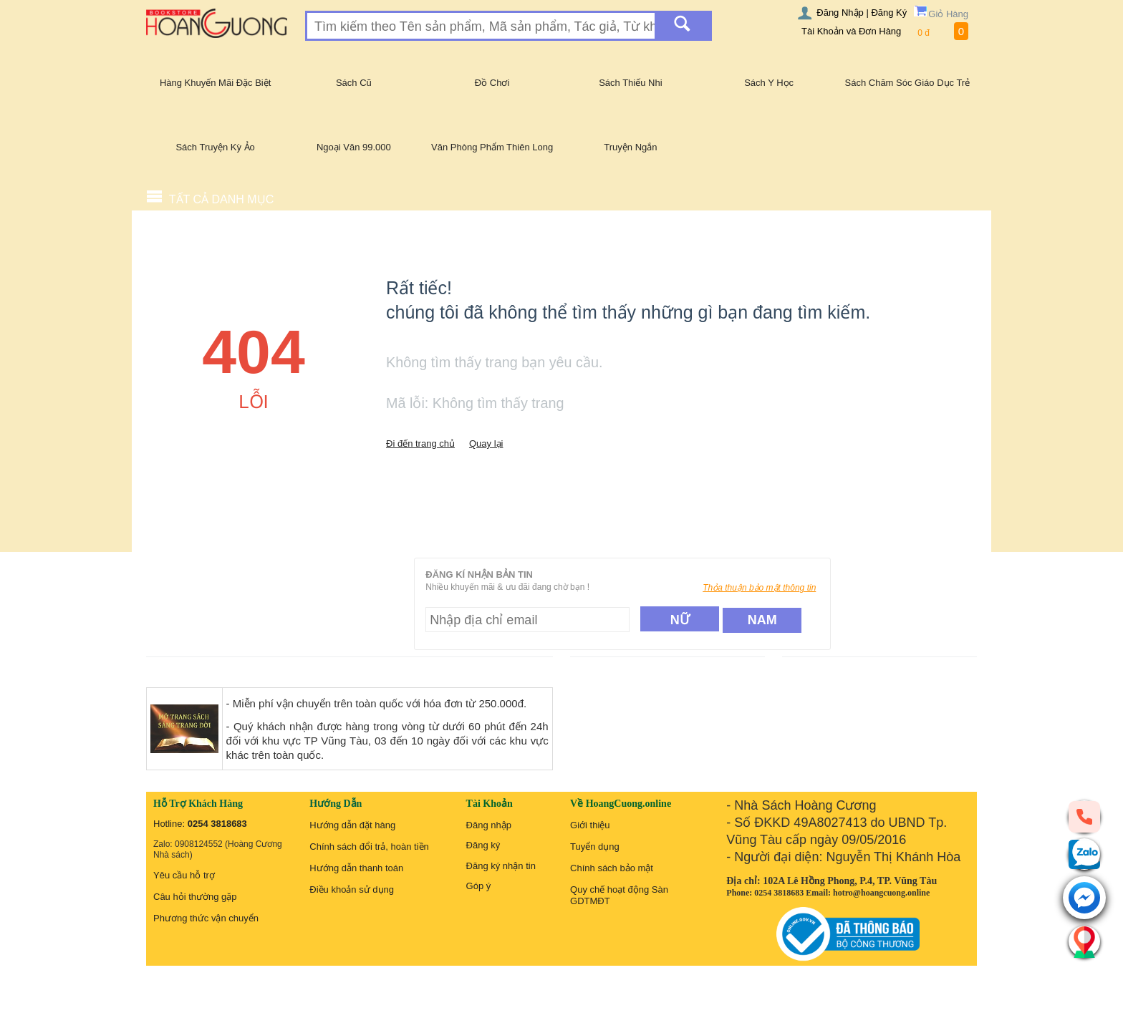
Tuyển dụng (595, 846)
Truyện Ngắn (630, 147)
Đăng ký (483, 845)
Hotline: (200, 823)
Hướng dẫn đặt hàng (352, 825)
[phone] (1084, 816)
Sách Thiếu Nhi (630, 82)
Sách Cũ (354, 82)
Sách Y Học (769, 82)
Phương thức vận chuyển (206, 918)
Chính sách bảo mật (611, 868)
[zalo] (1084, 854)
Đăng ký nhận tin (501, 865)
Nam (762, 620)
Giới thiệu (589, 825)
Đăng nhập (488, 825)
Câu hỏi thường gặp (195, 896)
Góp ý (478, 886)
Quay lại (486, 443)
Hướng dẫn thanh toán (356, 868)
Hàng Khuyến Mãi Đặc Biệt (215, 82)
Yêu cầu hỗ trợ (184, 875)
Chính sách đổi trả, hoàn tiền (369, 846)
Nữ (680, 620)
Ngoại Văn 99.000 (354, 147)
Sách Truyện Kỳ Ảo (214, 147)
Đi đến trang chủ (420, 443)
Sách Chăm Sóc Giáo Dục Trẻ (907, 82)
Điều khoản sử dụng (351, 889)
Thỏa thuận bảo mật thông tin (759, 588)
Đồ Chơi (492, 82)
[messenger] (1084, 899)
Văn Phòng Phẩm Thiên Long (492, 147)
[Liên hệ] (1084, 941)
